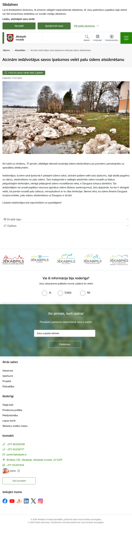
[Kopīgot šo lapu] (66, 226)
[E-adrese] (9, 471)
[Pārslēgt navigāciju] (126, 38)
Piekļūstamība (10, 415)
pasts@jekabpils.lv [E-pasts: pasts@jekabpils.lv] (16, 454)
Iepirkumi (7, 375)
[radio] (46, 293)
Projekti (6, 381)
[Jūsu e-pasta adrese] (64, 333)
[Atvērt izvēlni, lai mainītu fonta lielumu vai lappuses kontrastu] (112, 38)
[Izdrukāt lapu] (66, 219)
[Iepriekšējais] (6, 259)
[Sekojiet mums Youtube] (12, 501)
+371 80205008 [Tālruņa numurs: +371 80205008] (16, 444)
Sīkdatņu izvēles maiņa (14, 425)
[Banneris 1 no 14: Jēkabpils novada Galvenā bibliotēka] (13, 259)
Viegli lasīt (7, 404)
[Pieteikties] (64, 344)
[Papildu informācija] (18, 471)
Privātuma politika (12, 410)
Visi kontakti (19, 480)
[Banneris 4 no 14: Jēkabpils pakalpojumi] (92, 259)
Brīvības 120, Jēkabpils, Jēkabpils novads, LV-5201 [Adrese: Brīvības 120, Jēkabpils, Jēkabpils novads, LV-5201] (35, 459)
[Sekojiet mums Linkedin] (26, 501)
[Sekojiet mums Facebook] (4, 501)
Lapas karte (9, 420)
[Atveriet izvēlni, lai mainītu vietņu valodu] (97, 38)
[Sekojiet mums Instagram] (40, 501)
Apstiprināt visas (54, 25)
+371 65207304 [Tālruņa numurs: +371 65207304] (15, 465)
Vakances (7, 370)
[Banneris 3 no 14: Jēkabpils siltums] (66, 259)
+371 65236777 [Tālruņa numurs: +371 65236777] (15, 449)
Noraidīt (19, 25)
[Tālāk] (125, 259)
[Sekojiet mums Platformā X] (33, 501)
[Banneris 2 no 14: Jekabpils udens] (39, 259)
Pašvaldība (8, 386)
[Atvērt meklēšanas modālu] (86, 38)
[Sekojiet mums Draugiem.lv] (19, 501)
